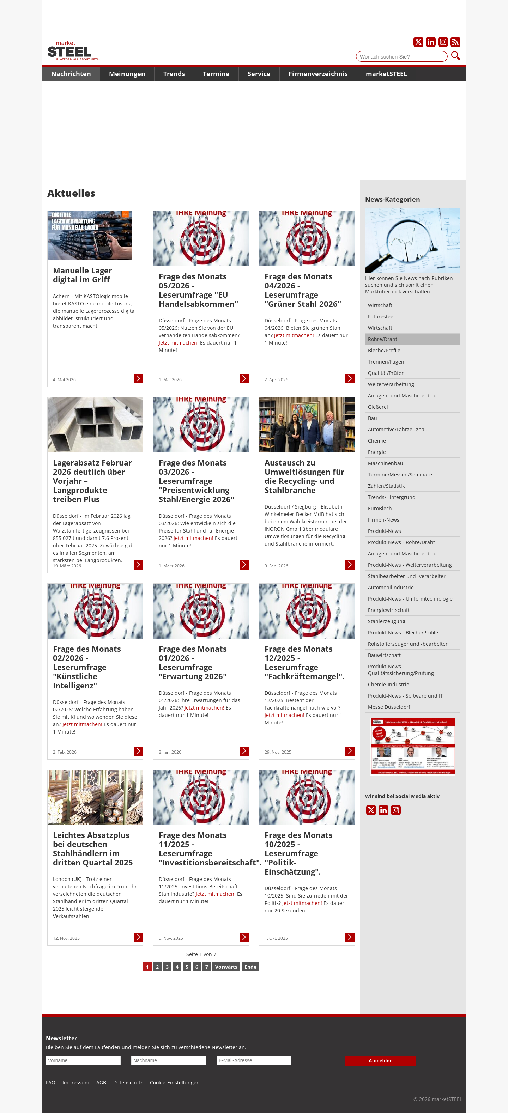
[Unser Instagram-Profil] (443, 42)
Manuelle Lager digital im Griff (82, 275)
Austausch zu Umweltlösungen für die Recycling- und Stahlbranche (304, 476)
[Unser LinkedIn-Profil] (431, 42)
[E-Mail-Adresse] (254, 1060)
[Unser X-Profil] (418, 42)
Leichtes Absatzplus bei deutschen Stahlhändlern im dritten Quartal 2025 (93, 848)
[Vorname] (83, 1060)
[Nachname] (168, 1060)
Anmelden (381, 1060)
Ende (250, 966)
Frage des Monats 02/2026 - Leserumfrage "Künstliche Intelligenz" (87, 667)
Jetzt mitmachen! (179, 342)
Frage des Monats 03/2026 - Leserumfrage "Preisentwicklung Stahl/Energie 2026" (196, 481)
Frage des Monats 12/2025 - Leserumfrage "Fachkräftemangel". (304, 662)
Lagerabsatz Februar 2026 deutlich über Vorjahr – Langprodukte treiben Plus (92, 481)
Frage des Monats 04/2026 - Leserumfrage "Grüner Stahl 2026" (303, 290)
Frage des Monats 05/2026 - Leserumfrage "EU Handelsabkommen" (198, 290)
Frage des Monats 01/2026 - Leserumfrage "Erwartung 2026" (193, 662)
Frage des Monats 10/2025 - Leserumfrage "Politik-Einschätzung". (299, 853)
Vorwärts (226, 966)
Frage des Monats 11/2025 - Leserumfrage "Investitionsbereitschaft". (201, 848)
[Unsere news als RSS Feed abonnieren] (455, 42)
